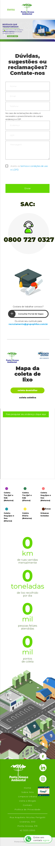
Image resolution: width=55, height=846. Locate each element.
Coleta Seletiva (27, 397)
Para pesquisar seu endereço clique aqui (26, 414)
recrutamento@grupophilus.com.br (28, 324)
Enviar (27, 188)
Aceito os (29, 166)
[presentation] (27, 177)
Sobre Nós (27, 792)
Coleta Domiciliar (27, 390)
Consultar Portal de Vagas (25, 314)
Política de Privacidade (27, 809)
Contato (27, 805)
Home (27, 788)
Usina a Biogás (27, 801)
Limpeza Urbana (27, 796)
